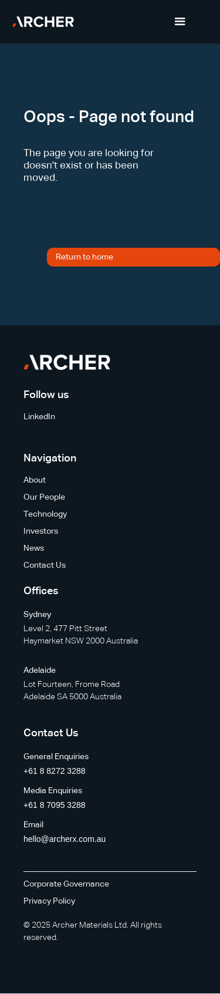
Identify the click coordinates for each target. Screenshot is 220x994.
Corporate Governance (66, 884)
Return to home (84, 257)
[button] (180, 21)
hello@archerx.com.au (64, 839)
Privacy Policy (49, 901)
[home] (43, 21)
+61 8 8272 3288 (54, 771)
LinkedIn (39, 417)
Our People (44, 497)
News (33, 548)
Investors (40, 531)
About (34, 480)
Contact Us (44, 565)
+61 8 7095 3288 (54, 805)
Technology (45, 514)
